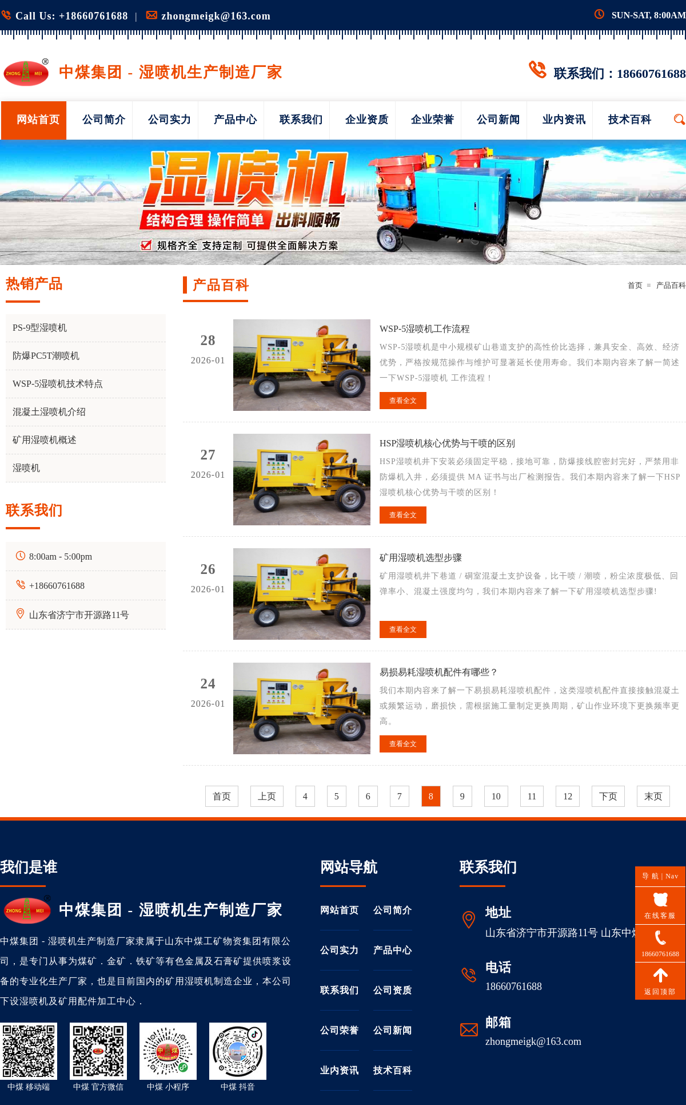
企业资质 (367, 119)
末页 (653, 796)
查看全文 (403, 401)
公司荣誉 (339, 1030)
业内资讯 (564, 119)
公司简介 (104, 119)
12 (567, 796)
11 (532, 796)
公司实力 (170, 119)
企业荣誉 (432, 119)
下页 (608, 796)
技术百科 (630, 119)
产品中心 (235, 119)
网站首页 (38, 119)
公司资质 (392, 990)
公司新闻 (498, 119)
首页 (635, 285)
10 (496, 796)
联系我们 (301, 119)
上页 (267, 796)
